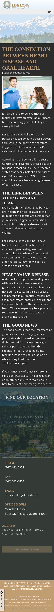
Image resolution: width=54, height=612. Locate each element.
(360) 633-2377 (14, 467)
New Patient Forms (27, 553)
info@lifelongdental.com (21, 495)
